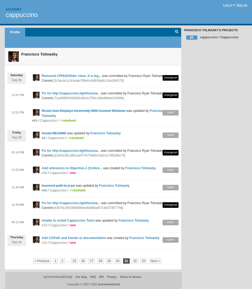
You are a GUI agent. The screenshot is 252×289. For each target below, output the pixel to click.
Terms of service (130, 276)
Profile (15, 32)
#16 (44, 173)
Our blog (81, 276)
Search (176, 32)
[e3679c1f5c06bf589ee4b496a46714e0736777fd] (88, 208)
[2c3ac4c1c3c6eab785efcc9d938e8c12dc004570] (89, 80)
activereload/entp (58, 277)
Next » (155, 261)
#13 (44, 225)
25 (74, 261)
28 (100, 261)
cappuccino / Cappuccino (212, 37)
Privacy (111, 276)
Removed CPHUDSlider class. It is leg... (71, 76)
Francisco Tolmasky (105, 133)
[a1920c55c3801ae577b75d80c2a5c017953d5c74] (89, 155)
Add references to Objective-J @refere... (72, 168)
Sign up (241, 5)
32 (135, 261)
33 (143, 261)
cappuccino (22, 14)
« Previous (42, 261)
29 (109, 261)
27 (91, 261)
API (101, 276)
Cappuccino (48, 120)
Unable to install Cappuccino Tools (68, 220)
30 (117, 261)
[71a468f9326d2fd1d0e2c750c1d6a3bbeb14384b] (89, 98)
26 (83, 261)
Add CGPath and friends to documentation (74, 238)
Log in (227, 5)
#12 (44, 243)
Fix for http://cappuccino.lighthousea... (71, 93)
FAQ (93, 276)
